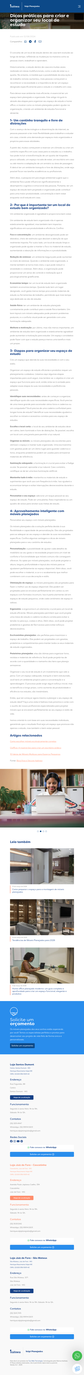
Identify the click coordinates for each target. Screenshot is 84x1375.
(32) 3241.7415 (15, 1313)
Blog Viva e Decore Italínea (29, 760)
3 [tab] (43, 831)
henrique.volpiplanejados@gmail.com (25, 1131)
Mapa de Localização (22, 1097)
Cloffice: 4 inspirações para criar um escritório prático (35, 748)
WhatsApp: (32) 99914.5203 (21, 1127)
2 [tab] (40, 831)
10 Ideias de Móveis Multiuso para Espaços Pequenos (35, 754)
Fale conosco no (42, 1147)
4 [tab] (46, 831)
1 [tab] (38, 831)
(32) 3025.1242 (16, 1224)
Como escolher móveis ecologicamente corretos (33, 741)
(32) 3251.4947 (16, 1123)
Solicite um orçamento (22, 1045)
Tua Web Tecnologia (35, 1361)
